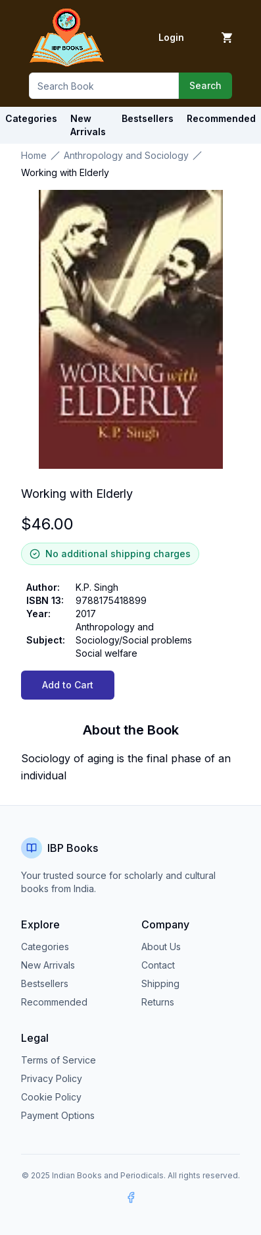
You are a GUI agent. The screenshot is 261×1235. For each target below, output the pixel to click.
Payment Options (58, 1115)
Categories (31, 118)
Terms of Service (58, 1060)
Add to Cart (67, 684)
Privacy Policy (51, 1078)
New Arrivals (48, 965)
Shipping (160, 983)
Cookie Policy (51, 1096)
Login (171, 37)
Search (205, 85)
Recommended (54, 1002)
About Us (161, 946)
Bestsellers (44, 983)
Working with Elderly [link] (65, 172)
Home (34, 155)
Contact (158, 965)
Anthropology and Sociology (126, 155)
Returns (157, 1002)
